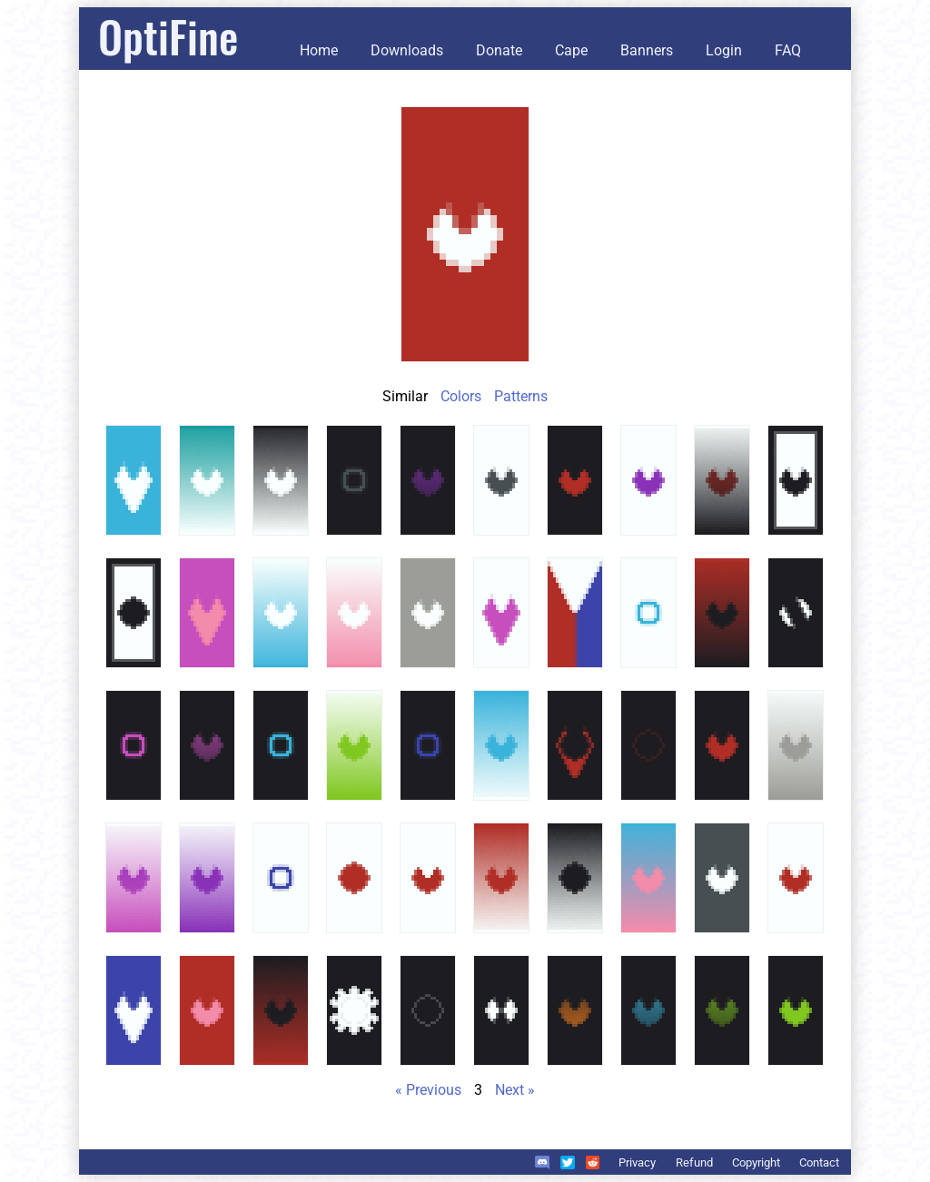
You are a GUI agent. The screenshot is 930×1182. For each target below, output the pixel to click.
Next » (515, 1089)
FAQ (788, 50)
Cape (571, 50)
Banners (646, 50)
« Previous (428, 1089)
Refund (694, 1162)
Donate (499, 50)
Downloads (407, 50)
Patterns (521, 396)
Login (724, 50)
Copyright (756, 1162)
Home (319, 50)
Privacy (637, 1162)
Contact (819, 1162)
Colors (460, 396)
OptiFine (168, 36)
